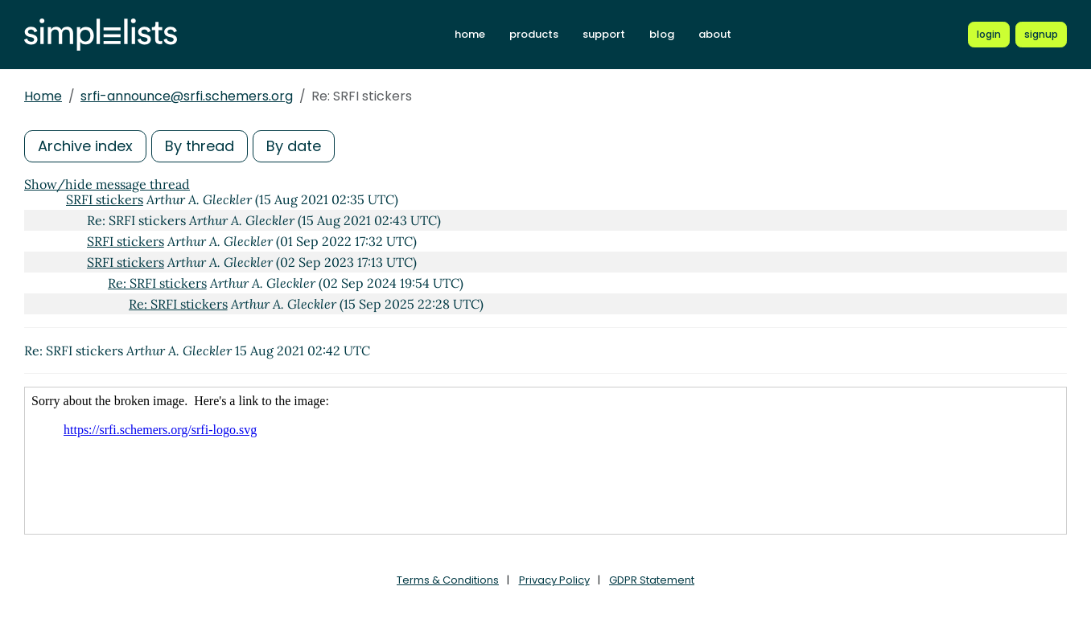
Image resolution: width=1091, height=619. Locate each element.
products (533, 34)
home (470, 34)
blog (661, 34)
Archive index (85, 146)
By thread (199, 146)
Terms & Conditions (448, 580)
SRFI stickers (104, 199)
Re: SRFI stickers (157, 283)
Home (43, 96)
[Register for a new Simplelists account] (1041, 34)
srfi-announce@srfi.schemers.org (186, 96)
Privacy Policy (554, 580)
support (604, 34)
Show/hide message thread (107, 184)
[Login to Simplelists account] (989, 34)
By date (293, 146)
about (714, 34)
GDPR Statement (651, 580)
